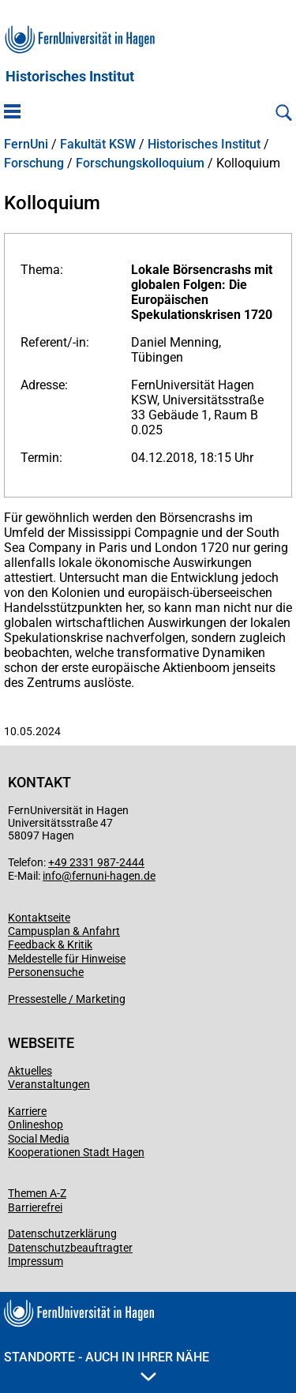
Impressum (35, 1261)
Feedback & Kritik (50, 944)
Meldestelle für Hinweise (67, 958)
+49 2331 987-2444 (96, 862)
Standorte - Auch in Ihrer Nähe (106, 1365)
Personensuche (46, 972)
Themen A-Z (37, 1193)
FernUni (26, 144)
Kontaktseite (39, 917)
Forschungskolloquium (140, 163)
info (52, 875)
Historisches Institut (70, 76)
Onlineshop (35, 1124)
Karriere (27, 1111)
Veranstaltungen (49, 1084)
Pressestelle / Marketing (67, 999)
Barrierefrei (35, 1207)
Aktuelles (30, 1070)
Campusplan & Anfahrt (64, 931)
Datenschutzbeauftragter (70, 1247)
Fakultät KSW (98, 144)
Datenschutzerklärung (62, 1233)
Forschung (34, 163)
